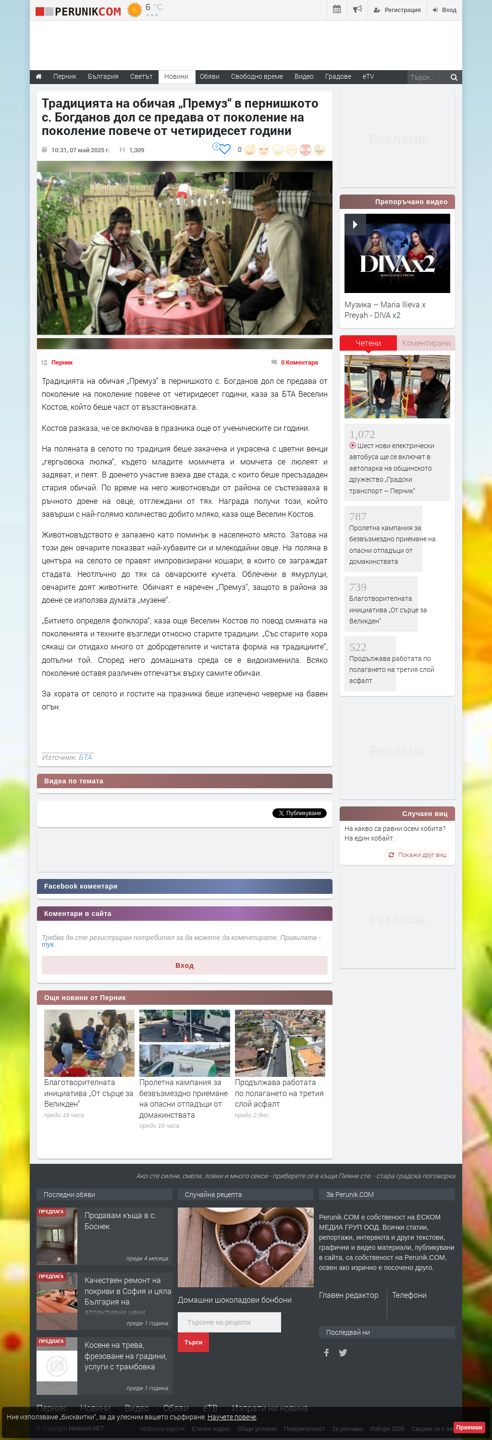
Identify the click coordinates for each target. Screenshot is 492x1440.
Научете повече (232, 1416)
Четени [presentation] (368, 343)
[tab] (368, 346)
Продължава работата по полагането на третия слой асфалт (279, 1093)
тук (48, 944)
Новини (176, 76)
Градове (338, 76)
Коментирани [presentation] (426, 343)
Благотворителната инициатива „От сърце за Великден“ (89, 1093)
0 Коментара (299, 362)
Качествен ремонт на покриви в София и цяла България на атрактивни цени (128, 1296)
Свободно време (257, 76)
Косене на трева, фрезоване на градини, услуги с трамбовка (126, 1355)
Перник (62, 362)
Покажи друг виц (417, 854)
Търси (193, 1342)
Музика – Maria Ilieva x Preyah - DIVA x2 (385, 309)
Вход (184, 965)
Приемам (469, 1427)
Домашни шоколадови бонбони (235, 1299)
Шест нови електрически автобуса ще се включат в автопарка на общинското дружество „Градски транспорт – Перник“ (391, 468)
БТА (85, 757)
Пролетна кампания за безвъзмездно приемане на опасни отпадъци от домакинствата (183, 1098)
